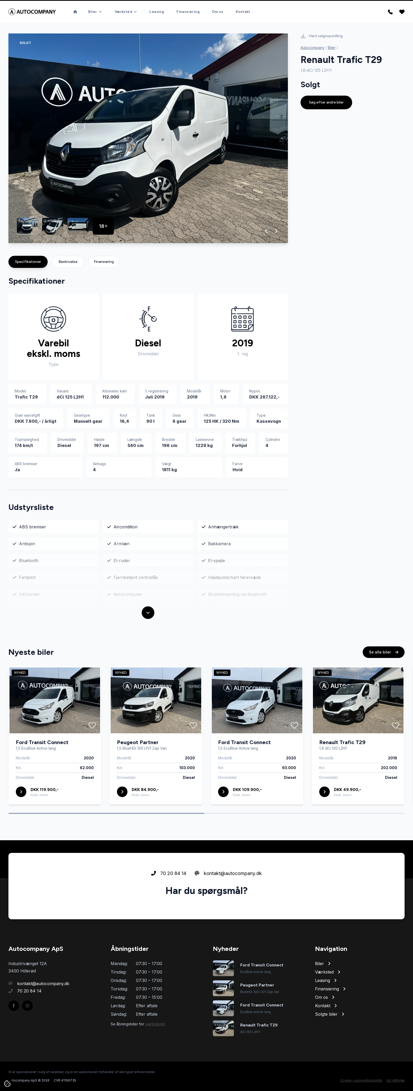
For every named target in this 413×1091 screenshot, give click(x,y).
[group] (148, 138)
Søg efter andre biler (326, 102)
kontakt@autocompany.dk (228, 884)
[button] (266, 231)
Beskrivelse (67, 261)
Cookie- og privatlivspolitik (361, 1080)
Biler (332, 47)
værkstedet (155, 1024)
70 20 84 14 (168, 884)
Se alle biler (383, 663)
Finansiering (104, 261)
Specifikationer (28, 261)
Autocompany (312, 47)
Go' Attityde (395, 1080)
